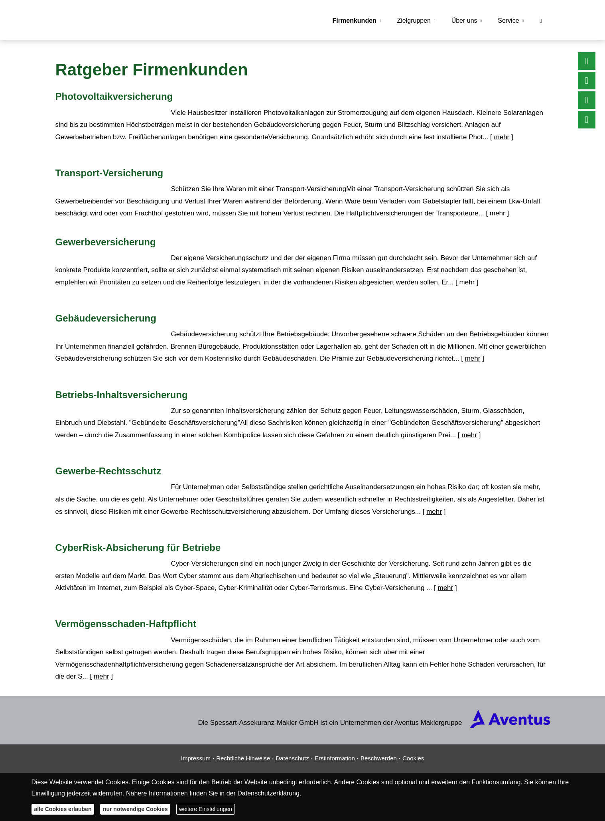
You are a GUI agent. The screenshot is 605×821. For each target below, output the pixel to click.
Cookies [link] (413, 758)
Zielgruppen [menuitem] (414, 20)
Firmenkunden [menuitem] (354, 20)
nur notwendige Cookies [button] (135, 809)
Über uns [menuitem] (464, 20)
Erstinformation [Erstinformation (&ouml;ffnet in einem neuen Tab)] (335, 758)
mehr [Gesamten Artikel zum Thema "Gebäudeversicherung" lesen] (473, 358)
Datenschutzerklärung (268, 793)
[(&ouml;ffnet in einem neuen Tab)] (510, 726)
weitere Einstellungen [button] (205, 809)
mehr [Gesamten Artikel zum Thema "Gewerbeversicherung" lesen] (467, 282)
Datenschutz (292, 758)
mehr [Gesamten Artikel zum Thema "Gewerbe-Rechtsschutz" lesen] (434, 511)
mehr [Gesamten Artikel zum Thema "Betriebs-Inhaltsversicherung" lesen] (469, 435)
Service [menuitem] (508, 20)
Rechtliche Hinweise (243, 758)
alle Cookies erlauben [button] (63, 809)
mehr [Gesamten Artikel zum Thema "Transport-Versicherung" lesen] (497, 213)
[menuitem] (541, 20)
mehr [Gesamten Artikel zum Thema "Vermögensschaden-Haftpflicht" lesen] (101, 676)
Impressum (196, 758)
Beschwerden (379, 758)
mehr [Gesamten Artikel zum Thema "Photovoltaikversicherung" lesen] (502, 137)
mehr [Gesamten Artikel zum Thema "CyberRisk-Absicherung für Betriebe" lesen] (445, 588)
